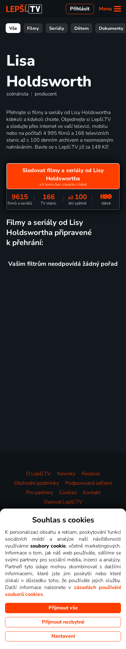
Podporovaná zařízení (88, 483)
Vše (13, 28)
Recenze (91, 473)
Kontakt (91, 492)
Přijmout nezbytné (63, 622)
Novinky (66, 473)
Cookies (68, 492)
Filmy (33, 28)
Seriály (56, 28)
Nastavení (63, 636)
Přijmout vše (63, 607)
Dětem (81, 28)
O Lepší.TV (38, 473)
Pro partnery (39, 492)
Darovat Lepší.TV (63, 502)
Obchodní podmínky (36, 483)
